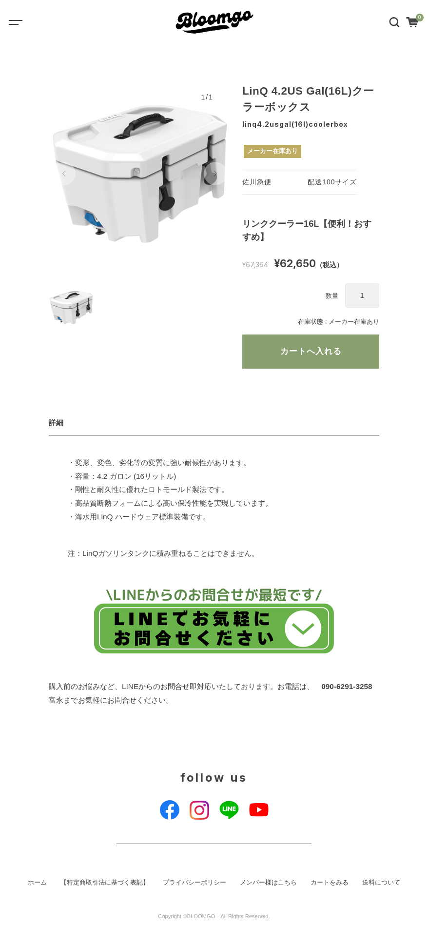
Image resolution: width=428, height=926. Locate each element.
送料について (381, 882)
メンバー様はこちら (268, 882)
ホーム (37, 882)
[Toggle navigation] (22, 22)
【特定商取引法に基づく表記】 (104, 882)
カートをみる (330, 882)
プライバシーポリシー (194, 882)
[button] (64, 173)
